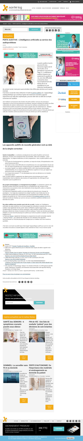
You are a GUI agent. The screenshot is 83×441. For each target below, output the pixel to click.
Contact (59, 421)
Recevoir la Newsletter (68, 80)
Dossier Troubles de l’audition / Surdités (23, 246)
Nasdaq (73, 7)
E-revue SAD (52, 1)
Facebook (47, 30)
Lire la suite (24, 357)
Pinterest (53, 30)
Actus (33, 8)
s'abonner (58, 429)
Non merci (70, 438)
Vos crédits (74, 99)
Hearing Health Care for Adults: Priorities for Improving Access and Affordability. (27, 252)
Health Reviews (46, 8)
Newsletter (24, 421)
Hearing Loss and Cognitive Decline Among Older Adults (20, 256)
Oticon (11, 216)
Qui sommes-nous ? (35, 421)
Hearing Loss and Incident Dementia (15, 259)
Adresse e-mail (9, 300)
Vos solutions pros (74, 106)
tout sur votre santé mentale (74, 92)
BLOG (67, 8)
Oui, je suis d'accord (60, 438)
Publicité (46, 421)
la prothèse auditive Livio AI (40, 196)
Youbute (59, 30)
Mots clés (7, 29)
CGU (53, 421)
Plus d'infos (37, 438)
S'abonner (39, 302)
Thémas (65, 1)
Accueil (4, 23)
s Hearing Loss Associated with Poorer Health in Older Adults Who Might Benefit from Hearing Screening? (29, 263)
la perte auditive (36, 93)
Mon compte (75, 1)
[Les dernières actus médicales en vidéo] (68, 132)
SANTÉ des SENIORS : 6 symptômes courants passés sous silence (13, 324)
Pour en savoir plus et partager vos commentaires (16, 274)
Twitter (50, 30)
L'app (59, 1)
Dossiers (38, 8)
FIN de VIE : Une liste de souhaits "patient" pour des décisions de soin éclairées (40, 324)
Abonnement (55, 8)
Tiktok (56, 30)
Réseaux (62, 8)
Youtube (31, 281)
